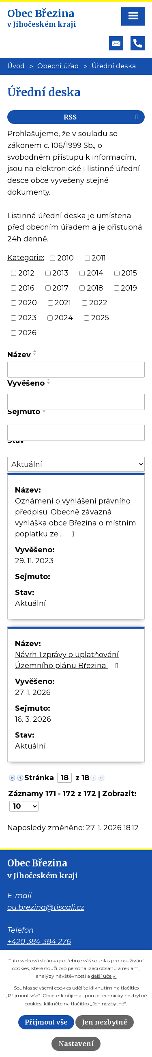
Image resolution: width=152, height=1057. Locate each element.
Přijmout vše (46, 1022)
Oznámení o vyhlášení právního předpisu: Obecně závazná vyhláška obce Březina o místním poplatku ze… (75, 517)
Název (19, 354)
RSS (102, 117)
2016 (26, 287)
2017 (60, 287)
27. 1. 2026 (33, 692)
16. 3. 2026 (33, 719)
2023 (27, 317)
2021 (63, 302)
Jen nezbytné (104, 1022)
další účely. (104, 976)
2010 (65, 258)
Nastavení (76, 1044)
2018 (95, 287)
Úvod (16, 66)
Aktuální (30, 603)
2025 (100, 317)
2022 (98, 302)
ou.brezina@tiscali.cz (45, 907)
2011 (99, 258)
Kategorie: (25, 257)
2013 (60, 273)
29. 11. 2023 (34, 560)
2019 (129, 287)
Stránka (39, 777)
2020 (27, 302)
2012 (26, 273)
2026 (27, 332)
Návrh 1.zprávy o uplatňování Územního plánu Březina (68, 660)
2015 (129, 273)
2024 (63, 317)
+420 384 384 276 (39, 941)
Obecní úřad (58, 66)
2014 (95, 273)
